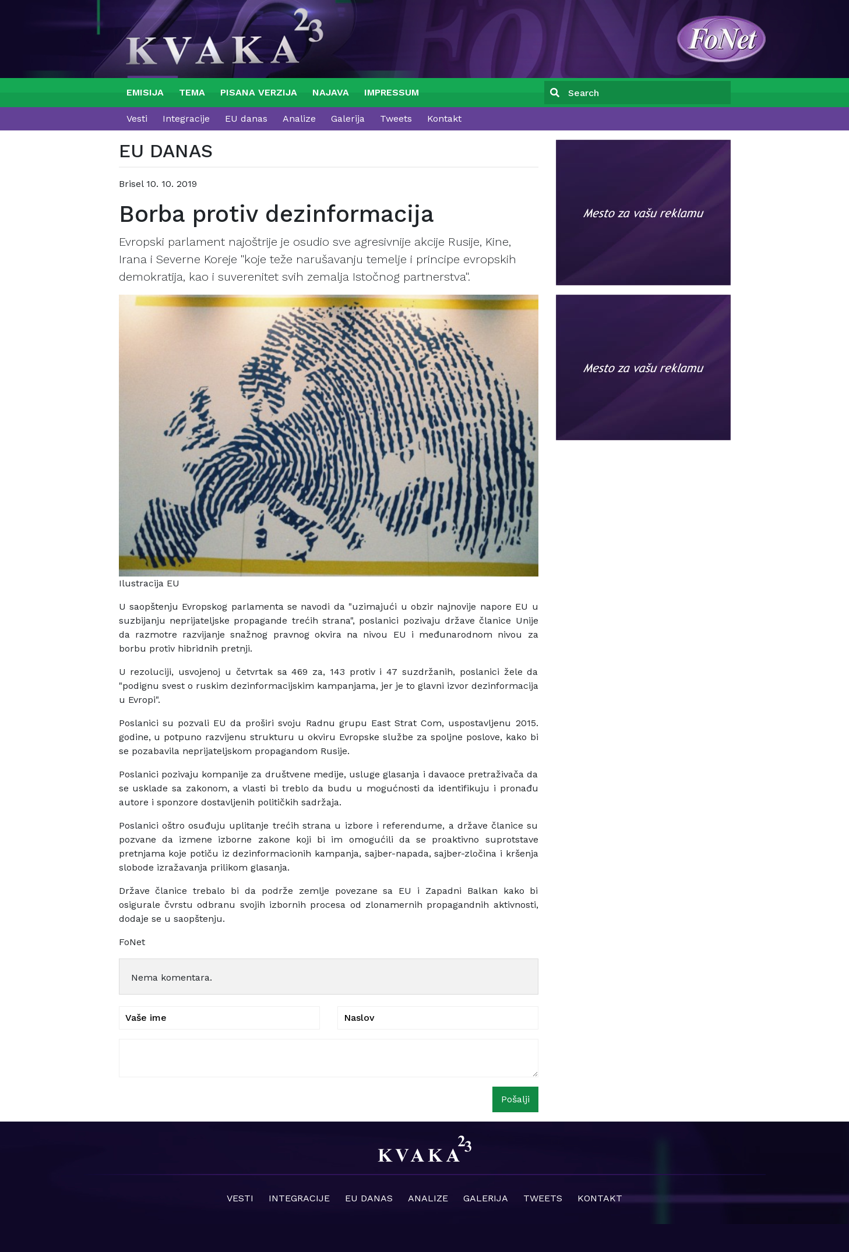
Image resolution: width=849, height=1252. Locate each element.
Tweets (396, 118)
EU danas (246, 118)
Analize (299, 118)
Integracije (186, 118)
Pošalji (515, 1099)
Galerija (348, 118)
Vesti (136, 118)
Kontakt (444, 118)
